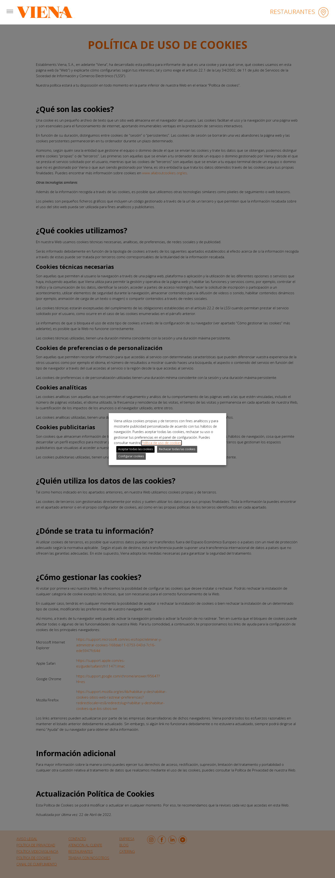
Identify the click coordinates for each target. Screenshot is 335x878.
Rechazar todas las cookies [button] (177, 449)
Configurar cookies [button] (131, 456)
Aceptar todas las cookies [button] (135, 449)
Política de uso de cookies (161, 443)
